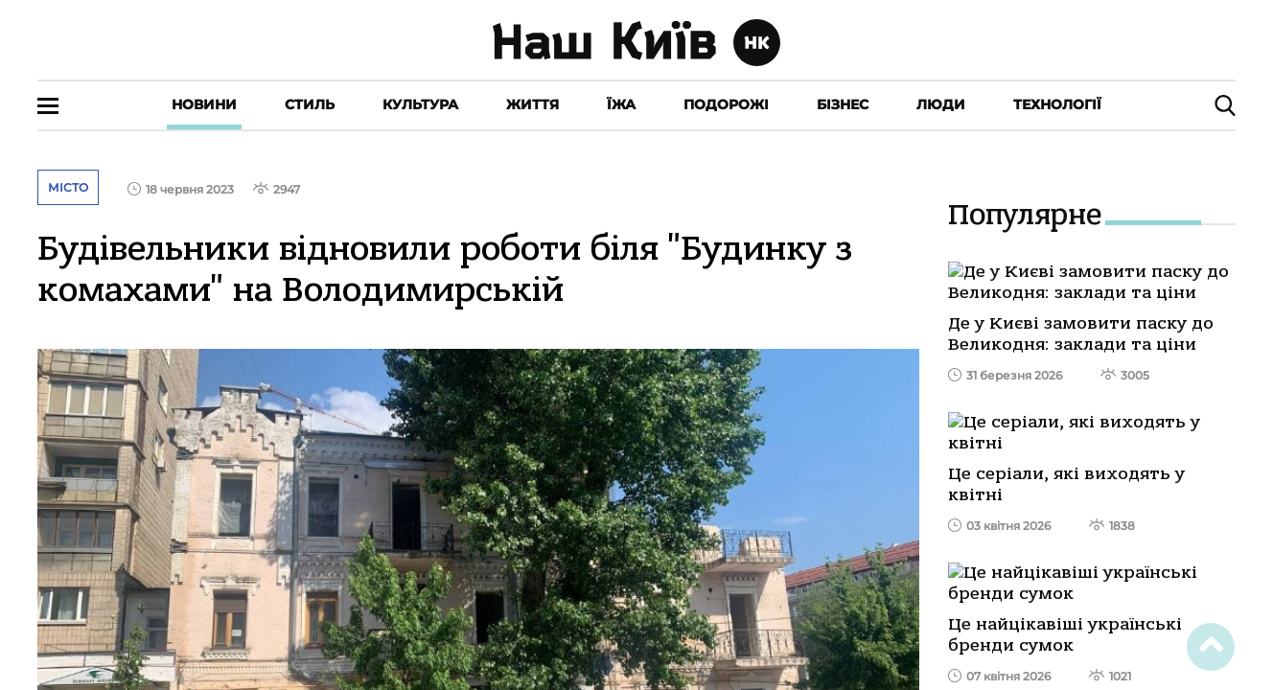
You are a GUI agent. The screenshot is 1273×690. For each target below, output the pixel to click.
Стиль (310, 104)
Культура (420, 104)
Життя (532, 104)
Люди (940, 104)
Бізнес (842, 104)
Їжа (621, 104)
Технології (1057, 104)
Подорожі (726, 104)
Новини (204, 104)
